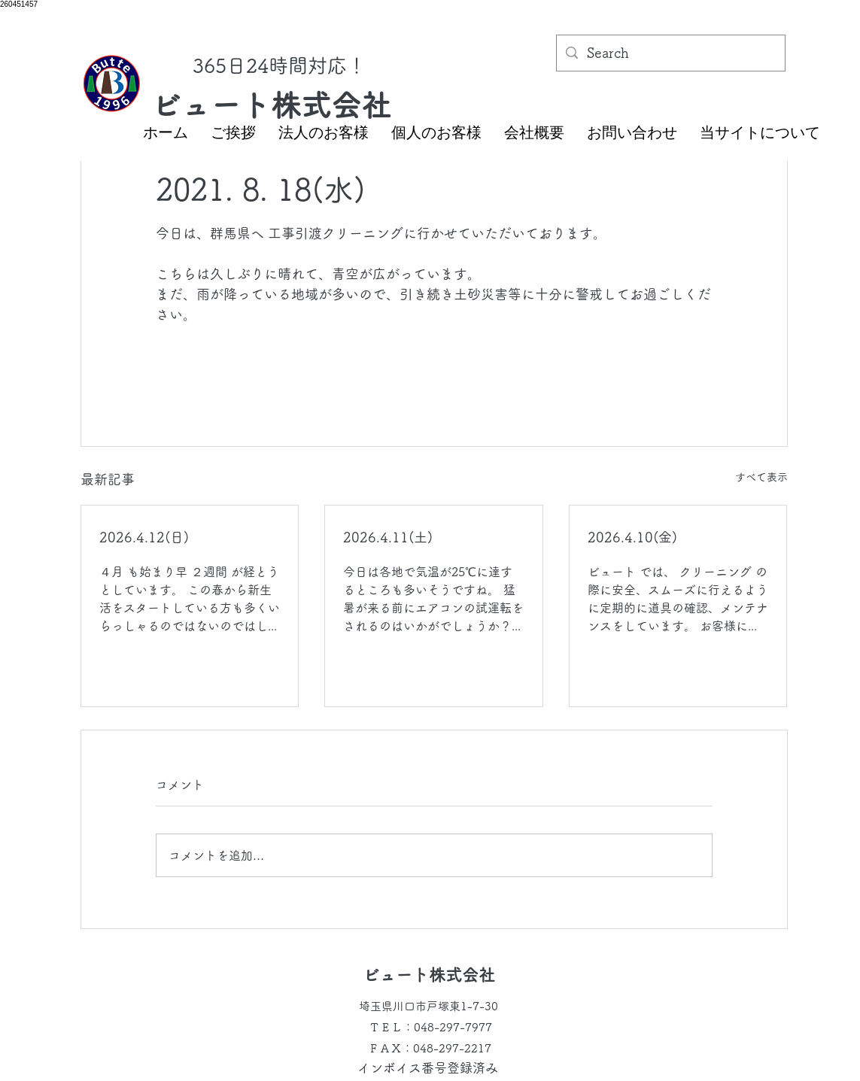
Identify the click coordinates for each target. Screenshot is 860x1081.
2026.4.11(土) (388, 537)
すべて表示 (761, 477)
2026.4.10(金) (632, 537)
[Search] (670, 53)
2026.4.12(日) (144, 537)
